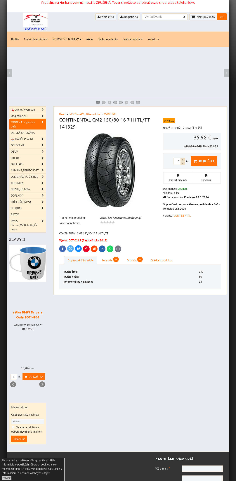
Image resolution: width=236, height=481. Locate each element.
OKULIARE (28, 164)
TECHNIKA (28, 183)
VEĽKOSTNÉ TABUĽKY (67, 39)
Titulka (15, 39)
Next (42, 384)
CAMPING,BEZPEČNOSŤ (28, 170)
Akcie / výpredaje (28, 110)
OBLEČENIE (28, 145)
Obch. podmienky (108, 39)
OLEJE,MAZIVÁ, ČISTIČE (28, 177)
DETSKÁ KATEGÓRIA (23, 132)
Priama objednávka (35, 39)
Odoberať (19, 439)
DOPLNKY (28, 195)
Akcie (89, 39)
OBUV (28, 152)
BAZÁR (15, 214)
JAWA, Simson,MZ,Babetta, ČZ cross (28, 225)
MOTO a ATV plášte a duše (28, 124)
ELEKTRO (28, 208)
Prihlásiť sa (106, 17)
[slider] (107, 222)
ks (15, 376)
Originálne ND (28, 116)
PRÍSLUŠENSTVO (28, 202)
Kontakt (153, 39)
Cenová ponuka (132, 39)
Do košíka (204, 161)
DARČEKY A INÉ (28, 139)
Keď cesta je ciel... (36, 28)
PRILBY (28, 158)
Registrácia (129, 17)
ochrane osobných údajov (35, 473)
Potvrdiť (6, 478)
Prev (13, 384)
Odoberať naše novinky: (25, 414)
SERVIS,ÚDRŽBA (28, 189)
